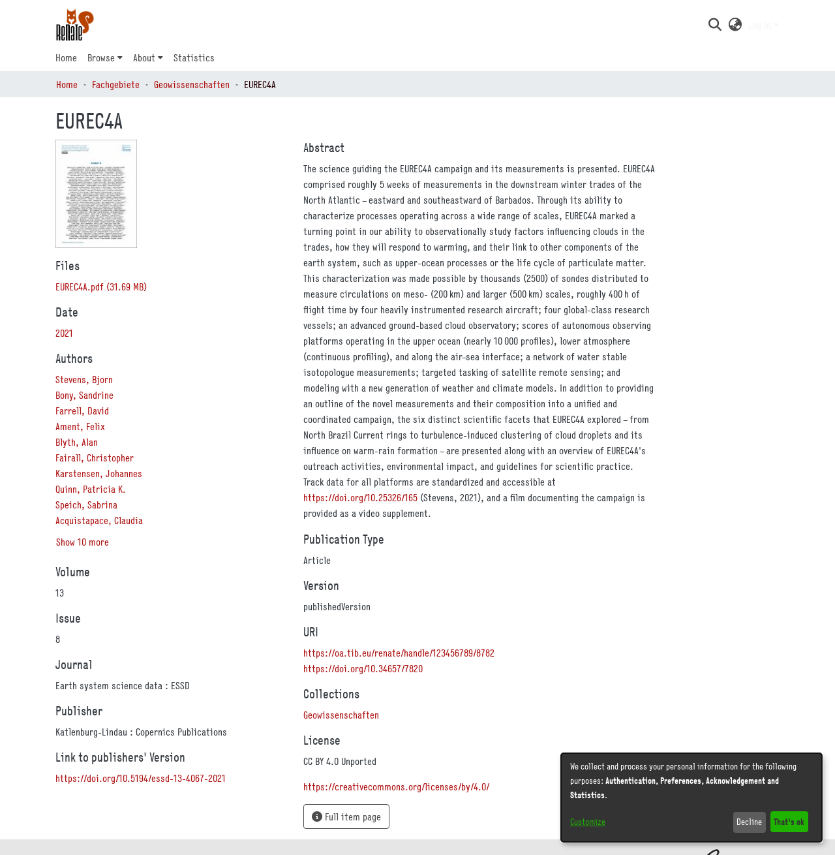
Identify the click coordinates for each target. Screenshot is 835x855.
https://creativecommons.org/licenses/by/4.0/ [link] (396, 786)
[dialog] (691, 797)
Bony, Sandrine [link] (84, 395)
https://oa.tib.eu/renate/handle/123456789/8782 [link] (398, 653)
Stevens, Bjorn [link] (84, 379)
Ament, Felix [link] (80, 426)
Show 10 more (82, 542)
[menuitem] (105, 57)
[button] (714, 25)
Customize (587, 821)
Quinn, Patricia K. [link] (90, 489)
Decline (749, 821)
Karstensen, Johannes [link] (98, 473)
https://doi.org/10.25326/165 (360, 497)
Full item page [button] (346, 816)
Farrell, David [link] (82, 410)
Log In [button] (761, 25)
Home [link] (67, 84)
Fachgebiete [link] (116, 84)
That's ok (789, 821)
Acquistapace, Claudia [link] (99, 520)
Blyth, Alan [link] (76, 442)
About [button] (144, 57)
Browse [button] (101, 57)
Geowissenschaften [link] (192, 84)
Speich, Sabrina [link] (86, 504)
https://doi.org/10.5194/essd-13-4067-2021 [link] (140, 778)
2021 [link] (64, 333)
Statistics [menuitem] (194, 57)
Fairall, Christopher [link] (94, 457)
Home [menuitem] (66, 57)
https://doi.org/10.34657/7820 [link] (363, 668)
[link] (101, 286)
